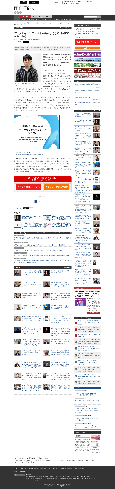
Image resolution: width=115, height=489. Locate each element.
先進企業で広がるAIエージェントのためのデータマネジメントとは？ (31, 307)
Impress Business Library (81, 33)
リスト (31, 41)
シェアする (17, 42)
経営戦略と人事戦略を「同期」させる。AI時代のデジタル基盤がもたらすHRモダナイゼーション (60, 307)
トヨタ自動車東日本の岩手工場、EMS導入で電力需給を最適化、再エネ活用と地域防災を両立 (61, 225)
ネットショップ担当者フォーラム (34, 478)
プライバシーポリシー (60, 468)
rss (20, 12)
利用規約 (27, 468)
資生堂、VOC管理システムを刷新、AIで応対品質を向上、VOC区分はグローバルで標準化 (61, 218)
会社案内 (51, 468)
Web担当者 (66, 1)
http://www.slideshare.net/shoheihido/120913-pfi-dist (31, 154)
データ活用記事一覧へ (65, 27)
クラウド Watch (76, 476)
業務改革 (25, 19)
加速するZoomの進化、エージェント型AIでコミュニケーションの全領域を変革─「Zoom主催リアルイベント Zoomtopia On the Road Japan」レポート (61, 331)
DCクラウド (44, 2)
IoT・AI (84, 1)
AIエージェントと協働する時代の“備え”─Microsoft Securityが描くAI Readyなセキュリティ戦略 (60, 352)
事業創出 (33, 19)
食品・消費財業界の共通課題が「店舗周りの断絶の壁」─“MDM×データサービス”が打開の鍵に (60, 364)
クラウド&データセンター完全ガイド (35, 476)
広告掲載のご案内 (43, 468)
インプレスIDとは (80, 37)
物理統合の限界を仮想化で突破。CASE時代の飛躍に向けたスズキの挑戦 (31, 295)
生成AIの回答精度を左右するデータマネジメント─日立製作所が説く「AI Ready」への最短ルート (60, 284)
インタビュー (43, 23)
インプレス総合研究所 (65, 476)
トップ (17, 18)
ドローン (72, 3)
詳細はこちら (94, 452)
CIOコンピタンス (70, 19)
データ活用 (41, 19)
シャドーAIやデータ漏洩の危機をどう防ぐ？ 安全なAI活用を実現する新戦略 (32, 272)
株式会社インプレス (31, 474)
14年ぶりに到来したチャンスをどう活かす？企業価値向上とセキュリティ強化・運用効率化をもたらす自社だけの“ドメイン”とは (83, 209)
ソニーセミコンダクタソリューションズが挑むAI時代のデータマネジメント (31, 284)
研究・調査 (89, 1)
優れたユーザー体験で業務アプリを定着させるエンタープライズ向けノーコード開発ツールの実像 (31, 318)
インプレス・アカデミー (32, 480)
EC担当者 (72, 1)
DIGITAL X (83, 478)
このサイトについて (19, 468)
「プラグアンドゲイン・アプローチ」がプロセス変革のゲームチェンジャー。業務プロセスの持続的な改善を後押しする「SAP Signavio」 (60, 377)
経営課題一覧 (27, 23)
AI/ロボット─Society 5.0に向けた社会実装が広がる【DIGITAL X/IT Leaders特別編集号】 (39, 250)
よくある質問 (23, 471)
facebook (18, 12)
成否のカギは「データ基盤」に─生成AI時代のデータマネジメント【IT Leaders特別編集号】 (40, 245)
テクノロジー (36, 16)
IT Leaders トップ (18, 23)
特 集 (47, 16)
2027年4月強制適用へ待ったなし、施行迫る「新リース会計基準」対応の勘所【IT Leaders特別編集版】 (42, 238)
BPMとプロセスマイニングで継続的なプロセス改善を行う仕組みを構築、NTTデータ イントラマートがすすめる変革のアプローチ (83, 273)
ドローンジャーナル (92, 478)
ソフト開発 (78, 1)
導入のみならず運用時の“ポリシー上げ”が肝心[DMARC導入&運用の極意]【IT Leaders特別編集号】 (42, 255)
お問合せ (16, 471)
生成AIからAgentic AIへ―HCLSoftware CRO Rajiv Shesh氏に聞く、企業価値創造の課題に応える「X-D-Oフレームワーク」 (83, 239)
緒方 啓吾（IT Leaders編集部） (33, 39)
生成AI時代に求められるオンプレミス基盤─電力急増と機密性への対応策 (31, 352)
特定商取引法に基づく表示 (74, 468)
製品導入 (56, 2)
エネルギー (66, 3)
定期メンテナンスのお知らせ (82, 97)
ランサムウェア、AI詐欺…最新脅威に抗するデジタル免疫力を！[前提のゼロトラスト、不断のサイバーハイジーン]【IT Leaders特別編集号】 (43, 261)
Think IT (47, 476)
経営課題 (25, 16)
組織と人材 (60, 19)
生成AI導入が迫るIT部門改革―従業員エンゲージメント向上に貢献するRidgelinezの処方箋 (60, 341)
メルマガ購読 (34, 468)
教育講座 (78, 3)
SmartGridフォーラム (86, 476)
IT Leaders (24, 8)
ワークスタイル (50, 19)
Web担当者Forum (54, 476)
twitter (15, 12)
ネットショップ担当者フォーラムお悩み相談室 (54, 478)
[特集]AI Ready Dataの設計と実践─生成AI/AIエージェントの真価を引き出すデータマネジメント (87, 293)
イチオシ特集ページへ (93, 312)
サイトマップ (85, 468)
